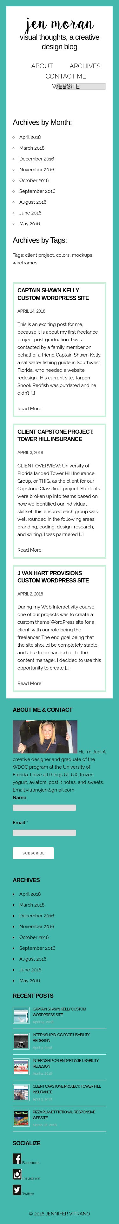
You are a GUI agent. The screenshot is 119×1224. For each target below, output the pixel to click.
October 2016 (34, 180)
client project (39, 255)
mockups (82, 255)
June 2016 (30, 213)
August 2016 (33, 202)
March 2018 (31, 148)
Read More (29, 408)
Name (19, 797)
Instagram (26, 1178)
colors (63, 255)
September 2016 (37, 191)
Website (66, 86)
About (42, 66)
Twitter (23, 1194)
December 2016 (36, 159)
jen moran (59, 24)
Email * (20, 823)
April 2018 (30, 137)
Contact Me (65, 76)
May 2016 (29, 224)
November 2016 (36, 170)
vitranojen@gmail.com (50, 790)
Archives (84, 66)
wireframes (25, 263)
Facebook (26, 1162)
